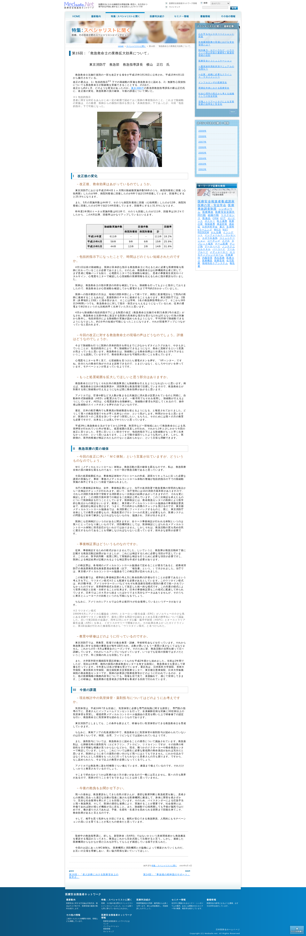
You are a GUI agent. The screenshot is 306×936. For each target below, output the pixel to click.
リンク (106, 924)
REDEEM (203, 232)
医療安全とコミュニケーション (215, 61)
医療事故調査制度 (216, 206)
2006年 (202, 147)
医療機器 (207, 260)
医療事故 (207, 212)
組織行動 (213, 215)
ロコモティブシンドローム (216, 253)
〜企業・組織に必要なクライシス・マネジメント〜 (215, 75)
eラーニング (205, 229)
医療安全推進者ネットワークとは (116, 921)
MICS (217, 229)
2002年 (202, 169)
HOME (121, 46)
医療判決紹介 (143, 900)
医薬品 (206, 218)
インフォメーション (111, 926)
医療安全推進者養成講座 (216, 201)
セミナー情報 (179, 900)
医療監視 (219, 260)
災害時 (230, 226)
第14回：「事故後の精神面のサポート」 (166, 874)
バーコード (219, 249)
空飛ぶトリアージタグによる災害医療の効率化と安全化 (216, 102)
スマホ (226, 240)
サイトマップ (108, 931)
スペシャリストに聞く (136, 46)
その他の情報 (73, 915)
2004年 (202, 158)
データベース (212, 246)
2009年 (202, 131)
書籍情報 (211, 900)
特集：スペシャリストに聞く (164, 866)
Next (233, 112)
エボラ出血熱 (210, 238)
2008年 (202, 136)
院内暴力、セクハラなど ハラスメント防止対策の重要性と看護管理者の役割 (216, 52)
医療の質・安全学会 (212, 205)
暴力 (222, 226)
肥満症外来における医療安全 (214, 88)
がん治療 (216, 232)
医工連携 (222, 221)
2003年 (202, 164)
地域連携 (210, 224)
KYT (223, 218)
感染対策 (222, 224)
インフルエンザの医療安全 (212, 82)
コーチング (213, 240)
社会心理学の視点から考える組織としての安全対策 (216, 94)
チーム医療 (221, 243)
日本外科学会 (210, 226)
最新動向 (71, 900)
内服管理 (207, 257)
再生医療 (219, 257)
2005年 (202, 153)
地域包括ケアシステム (215, 263)
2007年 (202, 142)
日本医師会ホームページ (228, 929)
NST (225, 229)
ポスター (210, 221)
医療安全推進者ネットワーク (83, 894)
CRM (216, 218)
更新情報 (106, 929)
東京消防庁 (137, 88)
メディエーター (219, 252)
